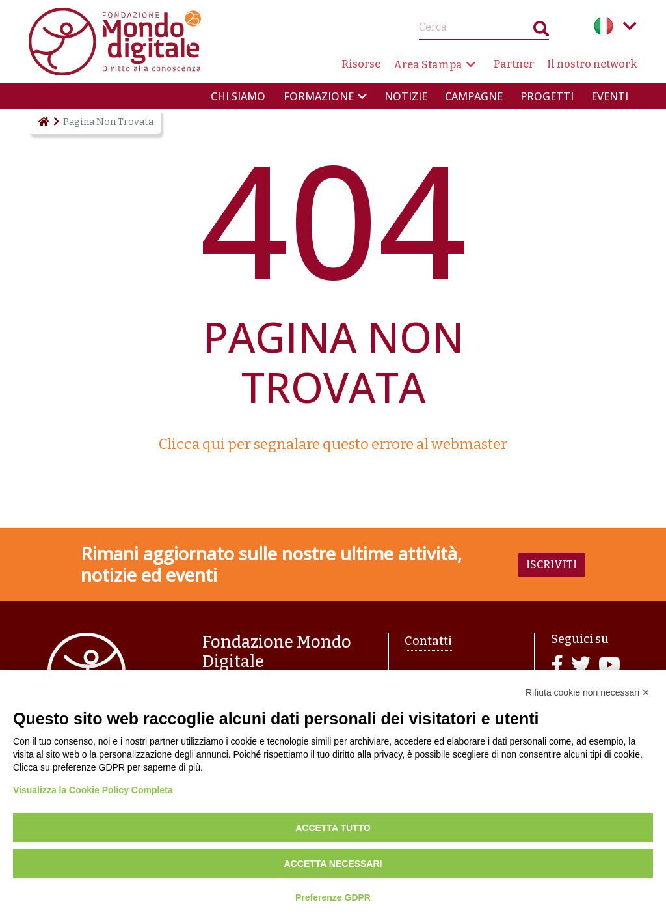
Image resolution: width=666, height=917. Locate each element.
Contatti (428, 641)
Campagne (474, 96)
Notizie (405, 96)
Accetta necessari (333, 863)
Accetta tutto (333, 828)
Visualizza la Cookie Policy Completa (93, 790)
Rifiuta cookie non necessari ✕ (588, 692)
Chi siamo (238, 96)
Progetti (547, 96)
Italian (603, 26)
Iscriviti (551, 564)
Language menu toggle (629, 26)
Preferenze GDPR (333, 897)
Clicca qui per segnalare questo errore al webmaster (333, 444)
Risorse (360, 64)
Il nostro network (592, 64)
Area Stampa (427, 65)
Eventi (609, 96)
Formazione (319, 96)
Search (541, 31)
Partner (514, 64)
